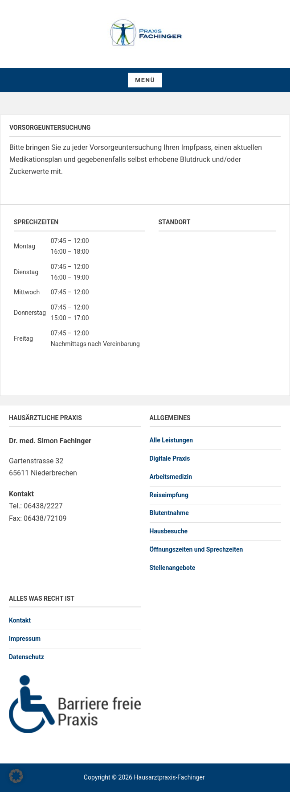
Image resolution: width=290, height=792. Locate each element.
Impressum (25, 638)
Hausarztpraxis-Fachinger (169, 777)
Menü (145, 80)
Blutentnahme (169, 512)
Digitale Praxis (170, 458)
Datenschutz (26, 656)
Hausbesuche (169, 531)
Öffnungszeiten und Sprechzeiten (196, 549)
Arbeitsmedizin (171, 476)
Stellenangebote (173, 567)
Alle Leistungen (171, 440)
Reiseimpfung (169, 495)
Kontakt (20, 620)
